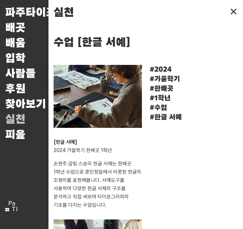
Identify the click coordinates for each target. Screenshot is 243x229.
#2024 (161, 70)
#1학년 (160, 98)
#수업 (158, 108)
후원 (15, 89)
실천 (15, 119)
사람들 (20, 73)
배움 (15, 43)
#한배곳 (161, 89)
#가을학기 (165, 79)
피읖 (15, 135)
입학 (15, 58)
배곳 (15, 28)
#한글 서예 (166, 117)
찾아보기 (25, 104)
